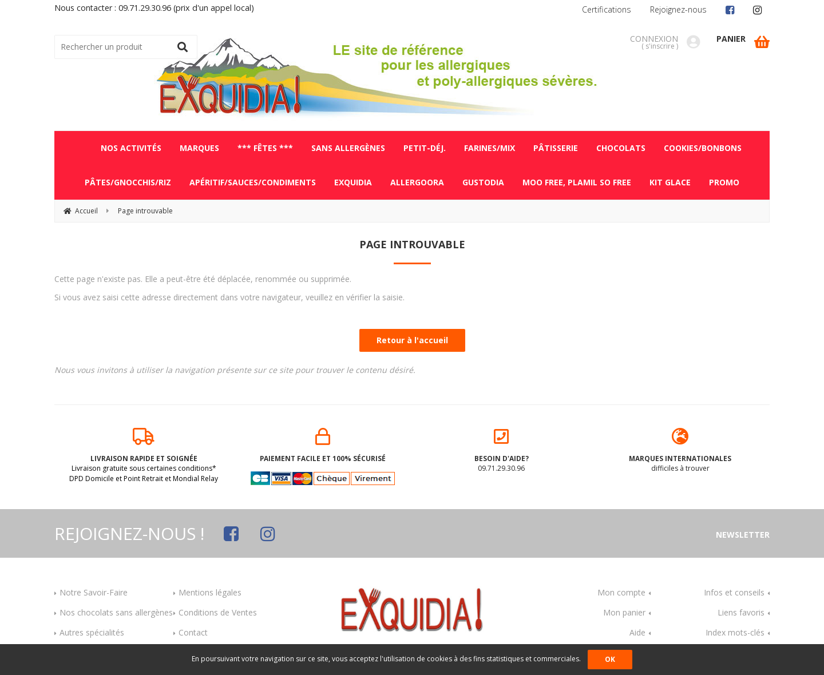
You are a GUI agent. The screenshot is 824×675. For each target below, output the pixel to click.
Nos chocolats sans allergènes (116, 612)
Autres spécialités (92, 632)
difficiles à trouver (681, 451)
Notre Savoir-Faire (94, 592)
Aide (637, 632)
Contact (193, 632)
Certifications (606, 9)
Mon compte (621, 592)
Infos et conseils (734, 592)
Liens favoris (741, 612)
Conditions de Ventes (218, 612)
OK (610, 659)
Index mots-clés (735, 632)
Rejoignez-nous (678, 9)
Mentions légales (210, 592)
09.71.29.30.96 (501, 451)
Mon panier (624, 612)
